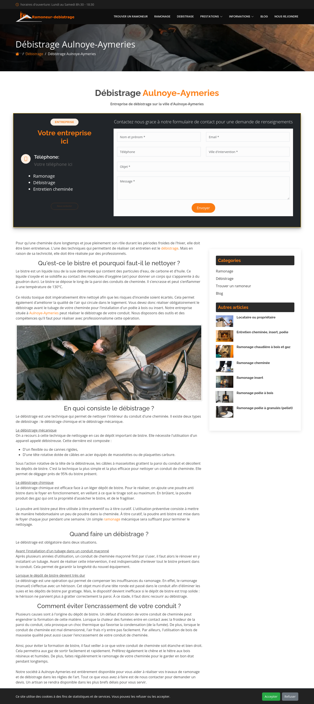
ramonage (112, 519)
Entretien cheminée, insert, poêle (262, 332)
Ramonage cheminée (253, 363)
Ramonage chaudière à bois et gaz (263, 347)
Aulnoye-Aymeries (44, 313)
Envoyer (205, 208)
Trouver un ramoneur (131, 16)
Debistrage (185, 16)
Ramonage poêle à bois (255, 393)
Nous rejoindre (286, 16)
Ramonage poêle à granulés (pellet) (265, 408)
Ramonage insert (250, 378)
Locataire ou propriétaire (256, 317)
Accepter (271, 696)
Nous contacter (62, 206)
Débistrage (32, 53)
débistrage (169, 248)
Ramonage (162, 16)
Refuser (290, 696)
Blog (264, 16)
